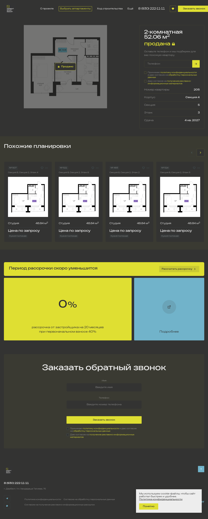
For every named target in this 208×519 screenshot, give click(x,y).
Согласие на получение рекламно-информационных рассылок (59, 505)
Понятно (148, 506)
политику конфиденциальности (178, 72)
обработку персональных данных (91, 431)
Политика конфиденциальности (42, 499)
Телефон (104, 398)
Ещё (130, 9)
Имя (104, 381)
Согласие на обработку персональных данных (89, 499)
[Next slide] (200, 152)
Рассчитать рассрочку (179, 269)
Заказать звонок (104, 420)
